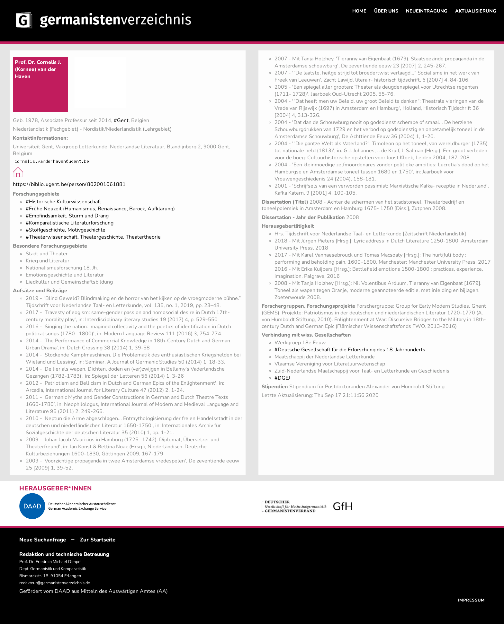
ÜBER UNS (386, 11)
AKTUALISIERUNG (475, 11)
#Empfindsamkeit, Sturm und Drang (67, 215)
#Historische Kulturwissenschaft (63, 201)
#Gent (121, 120)
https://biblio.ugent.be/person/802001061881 (69, 184)
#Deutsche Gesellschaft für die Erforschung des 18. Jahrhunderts (349, 349)
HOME (359, 11)
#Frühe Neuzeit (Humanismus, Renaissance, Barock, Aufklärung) (100, 208)
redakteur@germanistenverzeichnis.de (54, 583)
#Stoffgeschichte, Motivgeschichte (65, 229)
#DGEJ (282, 378)
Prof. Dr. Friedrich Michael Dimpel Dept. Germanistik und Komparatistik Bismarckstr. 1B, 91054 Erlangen (52, 569)
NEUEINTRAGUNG (426, 11)
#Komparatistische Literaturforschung (69, 222)
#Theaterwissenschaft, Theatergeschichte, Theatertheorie (93, 237)
